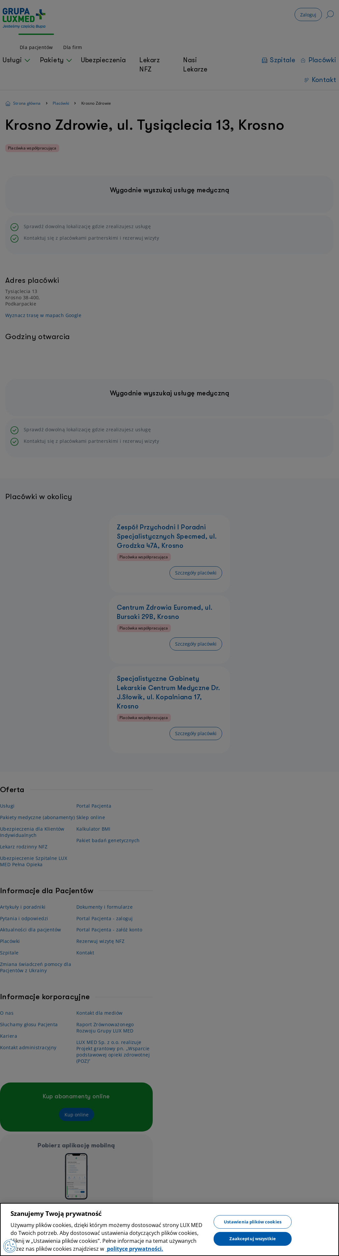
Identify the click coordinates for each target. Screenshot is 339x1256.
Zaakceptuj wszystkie (252, 1239)
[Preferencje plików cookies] (9, 1246)
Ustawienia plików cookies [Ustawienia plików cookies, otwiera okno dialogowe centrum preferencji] (252, 1221)
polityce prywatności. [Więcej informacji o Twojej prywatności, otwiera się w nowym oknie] (134, 1248)
